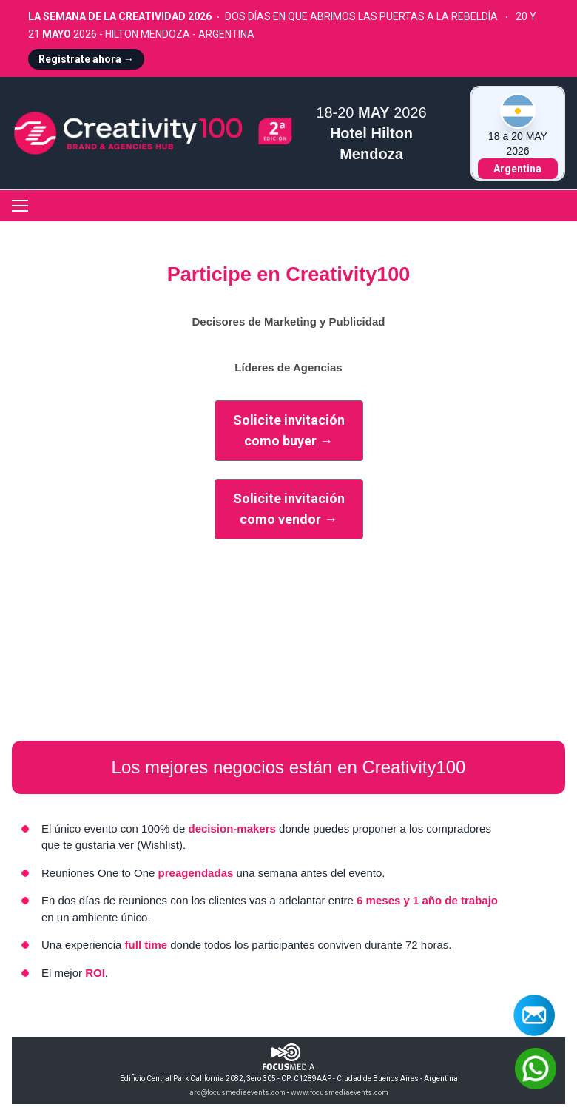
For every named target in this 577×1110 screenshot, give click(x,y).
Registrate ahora (86, 59)
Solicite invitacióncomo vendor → (289, 509)
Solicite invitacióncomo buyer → (289, 430)
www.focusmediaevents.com (339, 1093)
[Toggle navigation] (20, 205)
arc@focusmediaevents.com (237, 1093)
